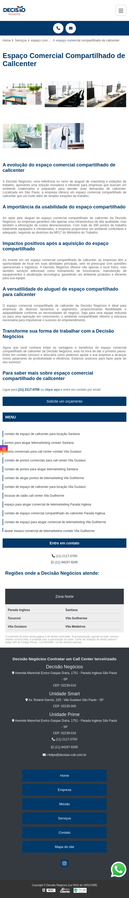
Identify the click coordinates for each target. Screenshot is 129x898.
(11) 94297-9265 (64, 562)
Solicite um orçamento (65, 401)
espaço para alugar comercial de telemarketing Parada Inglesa (47, 504)
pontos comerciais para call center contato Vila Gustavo (42, 451)
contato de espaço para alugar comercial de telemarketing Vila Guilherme (55, 522)
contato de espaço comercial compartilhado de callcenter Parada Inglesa (54, 513)
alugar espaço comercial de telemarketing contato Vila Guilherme (49, 531)
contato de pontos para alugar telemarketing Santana (41, 469)
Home (64, 775)
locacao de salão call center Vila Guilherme (34, 495)
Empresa (64, 790)
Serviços (64, 818)
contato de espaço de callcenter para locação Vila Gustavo (45, 487)
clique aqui (52, 389)
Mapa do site (64, 847)
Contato (64, 832)
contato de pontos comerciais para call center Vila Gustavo (45, 460)
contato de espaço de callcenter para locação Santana (42, 434)
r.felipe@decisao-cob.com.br (64, 755)
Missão (64, 804)
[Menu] (121, 10)
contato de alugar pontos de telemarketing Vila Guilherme (44, 478)
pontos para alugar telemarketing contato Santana (39, 443)
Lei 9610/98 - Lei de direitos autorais (61, 642)
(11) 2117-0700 (29, 389)
